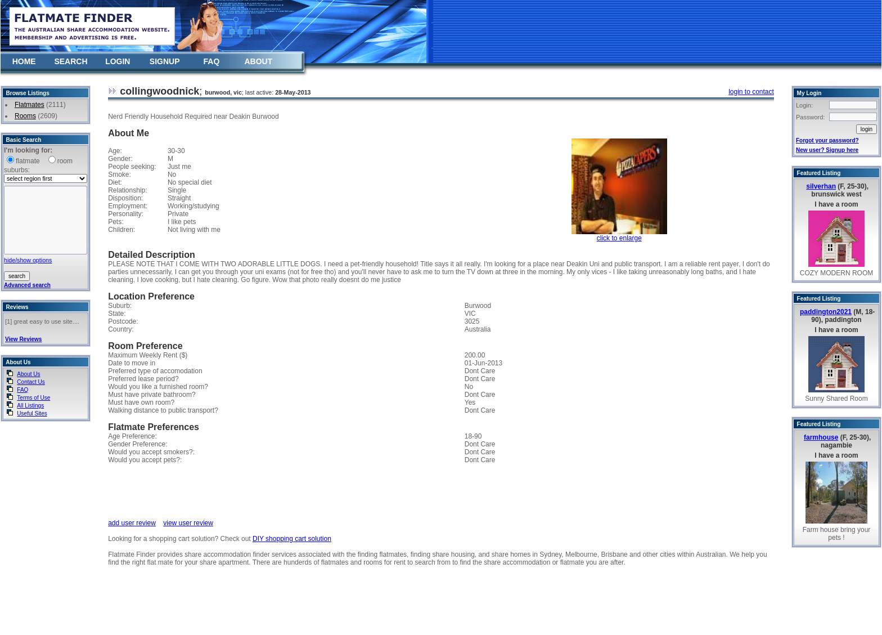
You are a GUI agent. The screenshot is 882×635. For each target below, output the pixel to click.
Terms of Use (33, 398)
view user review (188, 523)
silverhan (821, 186)
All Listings (30, 406)
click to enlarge (619, 238)
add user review (132, 523)
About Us (28, 374)
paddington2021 (826, 312)
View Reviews (23, 339)
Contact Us (30, 382)
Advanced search (27, 285)
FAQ (212, 61)
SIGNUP (165, 61)
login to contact (751, 92)
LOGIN (117, 61)
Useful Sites (32, 413)
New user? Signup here (827, 150)
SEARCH (70, 61)
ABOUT (258, 61)
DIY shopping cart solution (292, 539)
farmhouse (821, 437)
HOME (24, 61)
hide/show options (28, 260)
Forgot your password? (827, 140)
